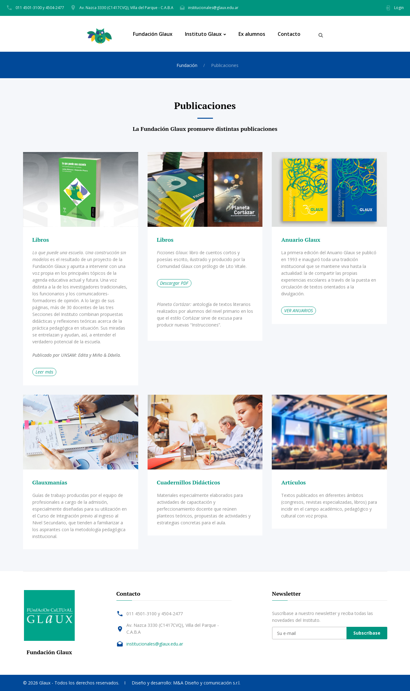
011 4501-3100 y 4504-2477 (40, 7)
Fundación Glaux (152, 34)
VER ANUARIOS (298, 310)
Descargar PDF (174, 283)
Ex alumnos (251, 34)
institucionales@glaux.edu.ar (213, 7)
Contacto (289, 34)
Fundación (187, 65)
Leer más (44, 372)
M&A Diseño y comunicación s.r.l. (206, 683)
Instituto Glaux (203, 34)
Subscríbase (366, 633)
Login (399, 7)
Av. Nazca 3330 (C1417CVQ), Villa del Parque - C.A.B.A (126, 7)
